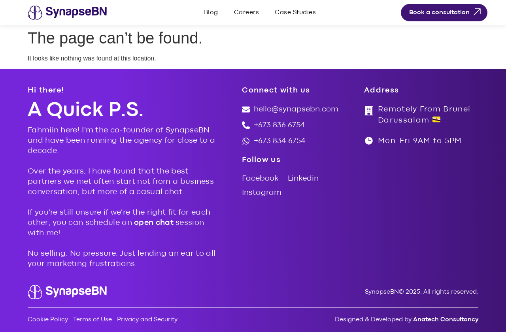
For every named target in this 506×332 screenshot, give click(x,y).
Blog (211, 12)
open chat (154, 222)
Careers (246, 12)
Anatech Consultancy (445, 320)
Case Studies (295, 12)
